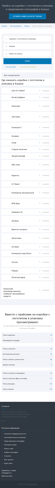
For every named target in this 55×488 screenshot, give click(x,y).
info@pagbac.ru (6, 473)
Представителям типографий (14, 441)
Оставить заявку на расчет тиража (27, 16)
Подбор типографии (11, 452)
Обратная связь (6, 476)
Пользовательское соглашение (15, 437)
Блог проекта (8, 459)
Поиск (27, 61)
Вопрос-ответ (9, 448)
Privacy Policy (32, 484)
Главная (4, 26)
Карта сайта (8, 463)
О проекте (7, 456)
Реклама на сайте (10, 445)
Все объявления (15, 26)
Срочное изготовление (28, 67)
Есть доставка (11, 67)
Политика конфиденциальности (15, 434)
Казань (26, 26)
